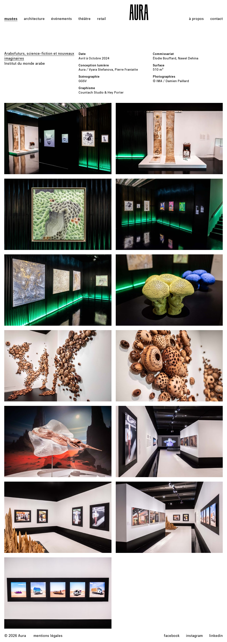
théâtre (84, 18)
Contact (216, 18)
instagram (194, 635)
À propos (196, 18)
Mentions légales (48, 635)
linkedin (216, 635)
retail (101, 18)
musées (10, 18)
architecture (34, 18)
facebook (172, 635)
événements (61, 18)
